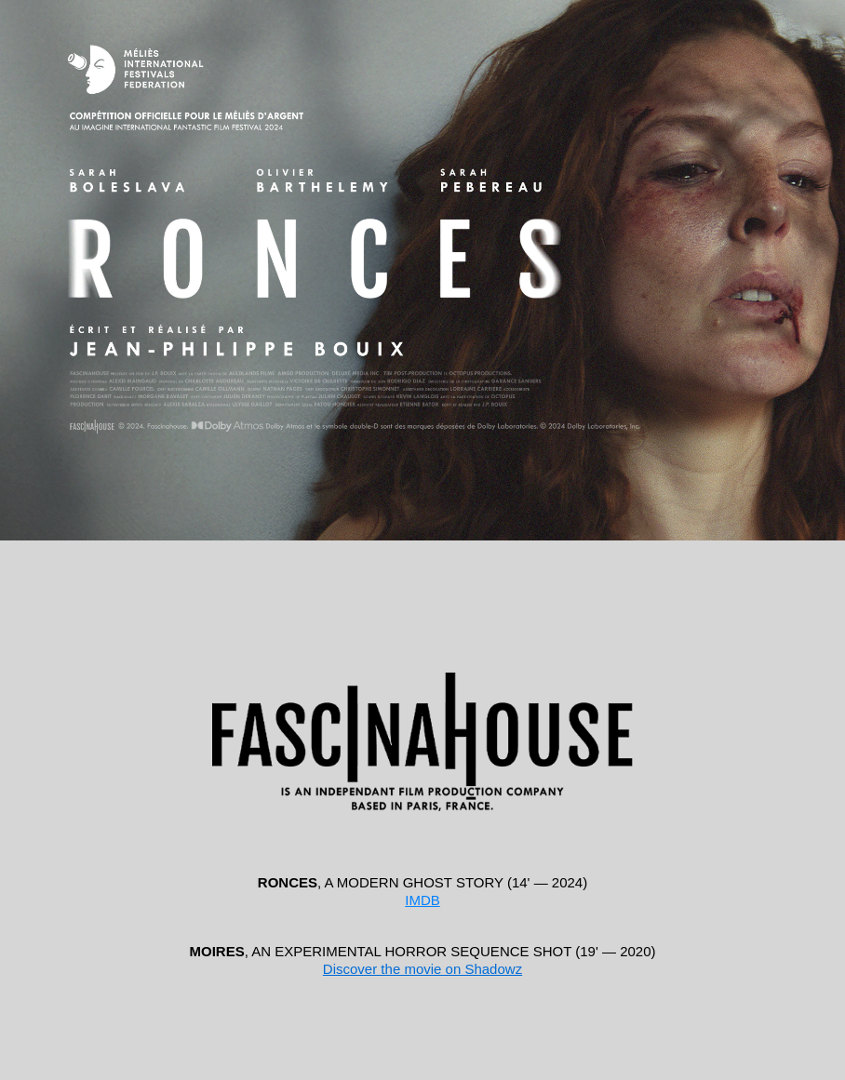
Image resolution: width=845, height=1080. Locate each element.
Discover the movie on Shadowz (422, 969)
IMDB (422, 900)
